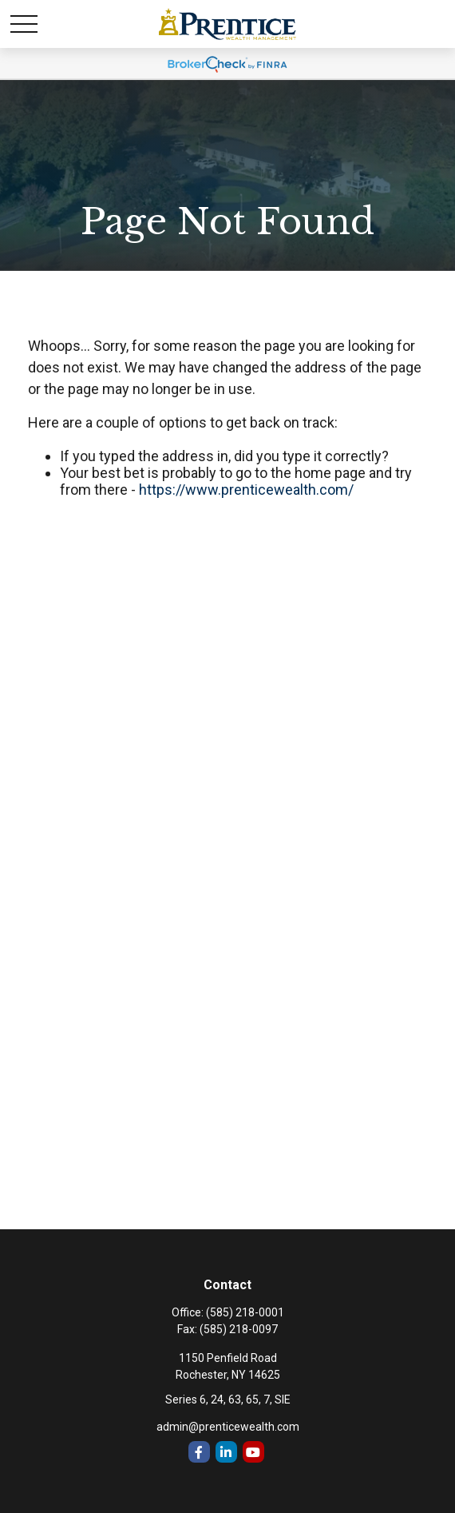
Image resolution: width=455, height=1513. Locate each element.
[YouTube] (253, 1452)
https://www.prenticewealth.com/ (246, 489)
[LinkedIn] (226, 1452)
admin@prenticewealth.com (227, 1426)
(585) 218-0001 (245, 1312)
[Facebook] (199, 1452)
